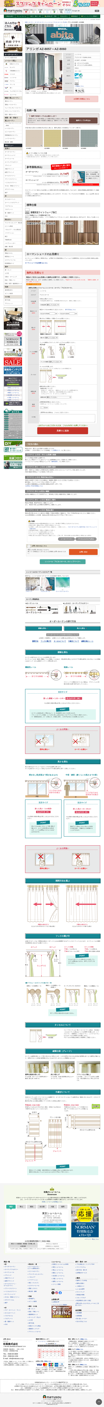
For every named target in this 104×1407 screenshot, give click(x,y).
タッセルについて (60, 641)
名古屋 (42, 1206)
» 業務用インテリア (33, 1328)
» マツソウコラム (80, 1267)
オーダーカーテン (11, 54)
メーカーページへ (66, 539)
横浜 (31, 1206)
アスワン (9, 81)
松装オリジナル (11, 64)
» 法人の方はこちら (81, 1321)
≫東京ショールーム (13, 387)
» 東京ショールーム (57, 1267)
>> (55, 1343)
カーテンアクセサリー (11, 162)
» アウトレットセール (34, 1331)
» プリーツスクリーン (10, 1288)
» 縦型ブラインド (9, 1280)
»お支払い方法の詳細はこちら (34, 485)
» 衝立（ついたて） (33, 1282)
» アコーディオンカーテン (35, 1274)
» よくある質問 (79, 1288)
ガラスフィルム (9, 189)
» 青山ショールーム (57, 1269)
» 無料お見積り (79, 1283)
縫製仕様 (87, 641)
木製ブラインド (9, 169)
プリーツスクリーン (11, 179)
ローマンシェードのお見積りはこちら (36, 262)
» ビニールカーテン (33, 1271)
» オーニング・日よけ (34, 1317)
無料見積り (54, 461)
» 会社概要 (78, 1312)
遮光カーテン (9, 101)
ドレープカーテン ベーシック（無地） (13, 124)
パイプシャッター (10, 243)
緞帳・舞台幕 (9, 246)
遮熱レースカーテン (11, 104)
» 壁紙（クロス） (33, 1288)
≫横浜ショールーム (13, 392)
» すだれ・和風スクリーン (11, 1297)
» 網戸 (6, 1302)
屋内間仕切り (9, 290)
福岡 (62, 1206)
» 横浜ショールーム (57, 1272)
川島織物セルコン (12, 71)
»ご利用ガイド (55, 450)
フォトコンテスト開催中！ (90, 16)
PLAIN (65, 22)
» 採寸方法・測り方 (81, 1269)
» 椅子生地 (31, 1323)
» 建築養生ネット (33, 1314)
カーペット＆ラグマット (12, 202)
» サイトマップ (79, 1291)
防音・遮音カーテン (11, 114)
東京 (11, 1206)
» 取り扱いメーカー (81, 1318)
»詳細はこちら (79, 1349)
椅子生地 (7, 300)
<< (46, 1343)
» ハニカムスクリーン (10, 1291)
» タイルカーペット (9, 1312)
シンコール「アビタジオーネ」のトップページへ (63, 561)
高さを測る (82, 628)
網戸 (6, 192)
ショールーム (21, 16)
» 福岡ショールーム (57, 1281)
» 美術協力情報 (79, 1294)
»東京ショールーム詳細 (52, 1224)
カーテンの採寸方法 (11, 57)
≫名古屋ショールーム (13, 395)
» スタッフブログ (80, 1297)
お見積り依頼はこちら (82, 99)
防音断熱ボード (9, 263)
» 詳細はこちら (79, 86)
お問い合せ (83, 552)
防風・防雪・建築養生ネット (13, 283)
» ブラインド (7, 1275)
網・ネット (8, 270)
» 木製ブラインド (9, 1278)
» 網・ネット (31, 1308)
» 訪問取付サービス (81, 1272)
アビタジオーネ (57, 22)
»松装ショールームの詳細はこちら (52, 1201)
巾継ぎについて (73, 641)
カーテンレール (9, 158)
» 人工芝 (30, 1320)
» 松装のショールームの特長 (59, 1264)
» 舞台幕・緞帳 (32, 1291)
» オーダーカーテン (9, 1266)
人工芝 (7, 273)
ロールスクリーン (10, 175)
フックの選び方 (46, 641)
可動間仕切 (8, 240)
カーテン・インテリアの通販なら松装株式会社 (52, 1400)
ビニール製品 (9, 226)
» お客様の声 (55, 1301)
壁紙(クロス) (8, 253)
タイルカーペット (10, 199)
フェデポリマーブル (13, 91)
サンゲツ (9, 67)
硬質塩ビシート (9, 256)
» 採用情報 (78, 1315)
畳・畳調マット (9, 213)
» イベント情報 (56, 1284)
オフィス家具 (9, 293)
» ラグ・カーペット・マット (12, 1310)
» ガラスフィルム (9, 1299)
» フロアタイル (8, 1315)
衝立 (6, 236)
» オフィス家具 (32, 1301)
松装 (26, 22)
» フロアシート (8, 1318)
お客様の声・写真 (50, 16)
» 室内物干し (31, 1298)
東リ (8, 88)
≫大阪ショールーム (13, 397)
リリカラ (9, 74)
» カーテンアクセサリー (11, 1269)
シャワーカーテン (10, 138)
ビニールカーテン (10, 131)
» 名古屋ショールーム (57, 1275)
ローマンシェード (10, 155)
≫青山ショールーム (13, 390)
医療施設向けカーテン (11, 135)
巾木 (6, 216)
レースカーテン (9, 128)
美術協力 (74, 16)
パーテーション (9, 233)
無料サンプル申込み (83, 120)
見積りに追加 (63, 430)
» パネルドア (31, 1276)
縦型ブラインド (9, 172)
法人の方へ (64, 16)
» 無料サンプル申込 (81, 1280)
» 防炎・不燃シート (33, 1311)
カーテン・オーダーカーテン (37, 22)
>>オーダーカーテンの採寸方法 (76, 526)
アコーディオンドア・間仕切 (13, 223)
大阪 (52, 1206)
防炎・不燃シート (10, 280)
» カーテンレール (9, 1272)
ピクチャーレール (10, 260)
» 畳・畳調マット (9, 1321)
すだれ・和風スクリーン (12, 186)
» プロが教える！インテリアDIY (85, 1264)
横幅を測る (43, 628)
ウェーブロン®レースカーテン (13, 108)
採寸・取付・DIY (35, 16)
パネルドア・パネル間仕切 (13, 229)
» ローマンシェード (9, 1294)
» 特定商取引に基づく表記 (83, 1300)
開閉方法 (35, 641)
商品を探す (10, 16)
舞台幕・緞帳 (9, 142)
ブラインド (8, 165)
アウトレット (9, 303)
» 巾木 (6, 1324)
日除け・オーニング (11, 276)
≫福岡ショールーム (13, 400)
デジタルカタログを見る (86, 539)
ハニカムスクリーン (11, 182)
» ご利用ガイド (79, 1286)
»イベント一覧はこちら (92, 1239)
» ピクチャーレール (33, 1285)
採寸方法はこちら (70, 309)
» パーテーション (33, 1279)
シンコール (10, 78)
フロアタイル (9, 206)
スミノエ (9, 84)
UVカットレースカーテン (12, 111)
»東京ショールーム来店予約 (52, 1228)
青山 (21, 1206)
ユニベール (10, 95)
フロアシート (9, 209)
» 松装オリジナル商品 (34, 1325)
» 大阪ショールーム (57, 1278)
